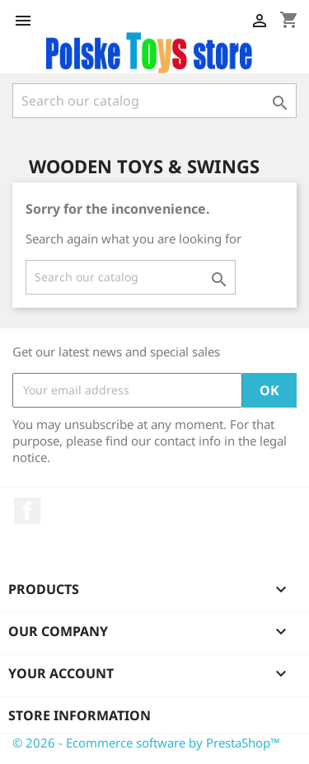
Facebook (27, 511)
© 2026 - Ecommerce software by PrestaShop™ (146, 742)
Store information (79, 715)
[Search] (154, 100)
